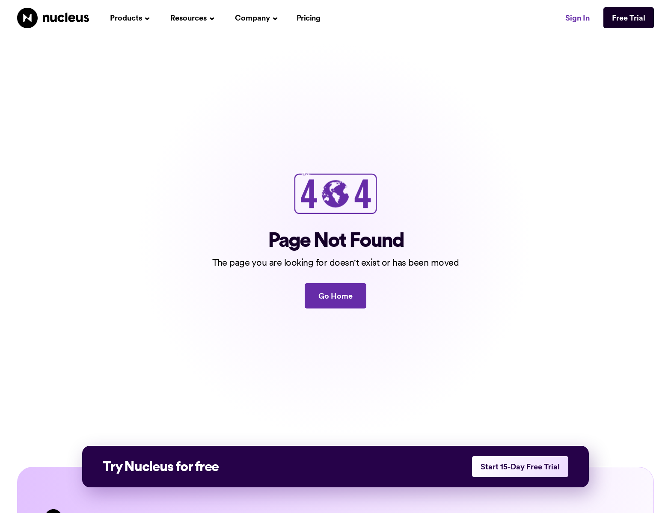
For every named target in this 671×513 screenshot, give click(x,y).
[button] (130, 18)
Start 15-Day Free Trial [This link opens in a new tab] (520, 466)
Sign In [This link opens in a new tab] (577, 18)
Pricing (309, 18)
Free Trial (628, 18)
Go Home (335, 296)
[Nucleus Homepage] (53, 18)
